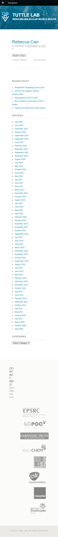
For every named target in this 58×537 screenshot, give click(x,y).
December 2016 (21, 193)
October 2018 (20, 169)
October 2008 (20, 325)
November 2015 (21, 227)
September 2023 (21, 139)
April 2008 (19, 329)
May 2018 (19, 176)
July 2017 (19, 180)
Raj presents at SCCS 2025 (26, 98)
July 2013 (19, 292)
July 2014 (19, 268)
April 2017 (19, 186)
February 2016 (21, 217)
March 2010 (19, 322)
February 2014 (21, 278)
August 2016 (20, 200)
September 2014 (21, 261)
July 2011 (19, 319)
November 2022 (21, 149)
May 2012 (19, 312)
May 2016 (19, 210)
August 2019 (20, 159)
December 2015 (21, 224)
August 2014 (20, 264)
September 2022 (21, 152)
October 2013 (20, 288)
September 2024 (21, 135)
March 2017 (19, 190)
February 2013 (21, 298)
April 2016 (19, 214)
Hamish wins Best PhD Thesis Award (30, 108)
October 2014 (20, 258)
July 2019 (19, 163)
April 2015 (19, 244)
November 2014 (21, 254)
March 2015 (19, 247)
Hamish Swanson (19, 60)
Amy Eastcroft (40, 60)
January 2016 (20, 220)
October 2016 (20, 197)
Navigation (12, 3)
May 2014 (19, 275)
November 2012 (21, 302)
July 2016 (19, 203)
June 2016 (19, 207)
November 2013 (21, 285)
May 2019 (19, 166)
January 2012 (20, 315)
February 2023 (21, 146)
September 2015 (21, 234)
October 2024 (20, 132)
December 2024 (21, 129)
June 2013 (19, 295)
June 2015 (19, 241)
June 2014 (19, 271)
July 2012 (19, 309)
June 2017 (19, 183)
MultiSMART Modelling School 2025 (29, 88)
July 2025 (19, 122)
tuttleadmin (19, 46)
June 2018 (19, 173)
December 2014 (21, 251)
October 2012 (20, 305)
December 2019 (21, 156)
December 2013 (21, 281)
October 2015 (20, 230)
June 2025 (19, 125)
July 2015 (19, 237)
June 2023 (19, 142)
